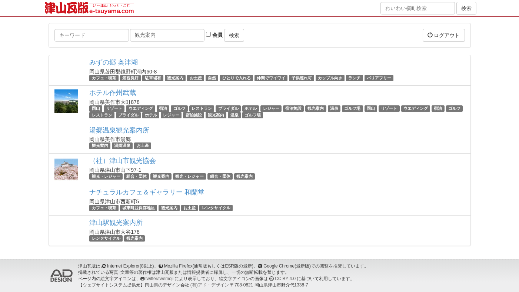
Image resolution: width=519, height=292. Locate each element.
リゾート (114, 108)
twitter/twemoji (159, 278)
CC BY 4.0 (285, 278)
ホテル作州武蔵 (112, 92)
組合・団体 (136, 176)
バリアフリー (379, 78)
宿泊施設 (293, 108)
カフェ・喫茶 (104, 78)
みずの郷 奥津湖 (113, 62)
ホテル (250, 108)
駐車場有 (153, 78)
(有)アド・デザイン (209, 285)
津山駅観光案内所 (116, 222)
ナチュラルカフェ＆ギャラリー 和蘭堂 (146, 192)
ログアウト (443, 35)
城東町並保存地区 (138, 208)
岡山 (96, 108)
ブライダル (228, 108)
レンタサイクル (216, 208)
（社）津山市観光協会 (122, 160)
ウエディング (141, 108)
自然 (212, 78)
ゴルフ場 (352, 108)
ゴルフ (179, 108)
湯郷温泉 (122, 146)
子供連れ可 (302, 78)
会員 (214, 35)
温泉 (334, 108)
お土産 (196, 78)
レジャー (271, 108)
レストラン (202, 108)
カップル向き (330, 78)
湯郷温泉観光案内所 (119, 130)
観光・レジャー (106, 176)
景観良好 (130, 78)
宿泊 (163, 108)
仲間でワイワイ (271, 78)
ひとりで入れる (236, 78)
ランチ (354, 78)
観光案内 (175, 78)
